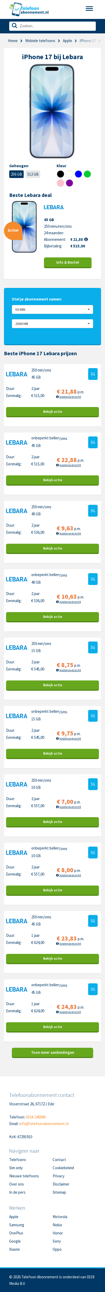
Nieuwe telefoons (24, 1175)
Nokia (57, 1224)
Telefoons (17, 1159)
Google (15, 1241)
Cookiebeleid (63, 1167)
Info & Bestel (67, 262)
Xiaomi (14, 1249)
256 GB (16, 174)
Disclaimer (61, 1184)
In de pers (17, 1192)
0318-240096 (36, 1117)
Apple (67, 40)
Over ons (16, 1184)
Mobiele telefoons (40, 40)
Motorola (60, 1216)
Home (13, 40)
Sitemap (59, 1192)
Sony (57, 1241)
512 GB (33, 174)
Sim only (16, 1167)
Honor (58, 1232)
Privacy (58, 1175)
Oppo (57, 1249)
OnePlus (16, 1232)
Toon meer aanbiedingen (52, 1052)
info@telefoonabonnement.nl (43, 1123)
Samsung (16, 1224)
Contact (59, 1159)
